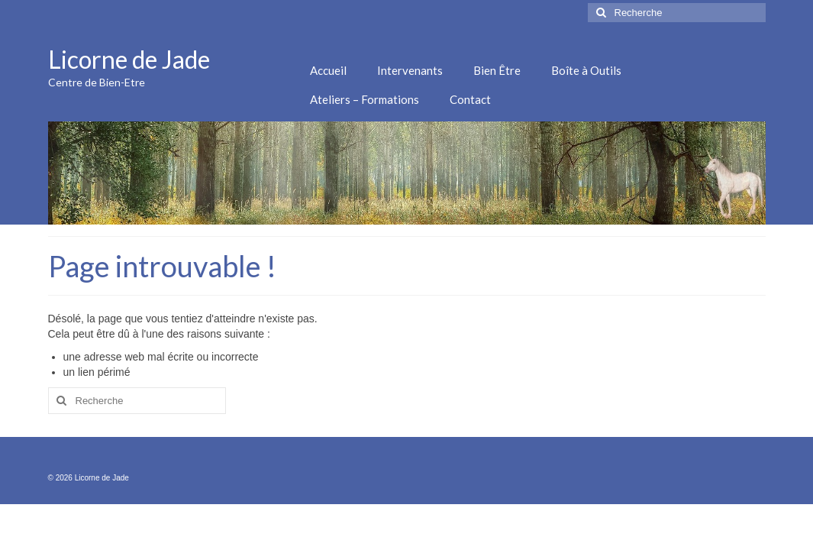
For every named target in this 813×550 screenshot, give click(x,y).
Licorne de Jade (129, 59)
